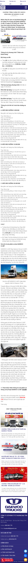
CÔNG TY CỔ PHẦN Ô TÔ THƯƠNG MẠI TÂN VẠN (14, 516)
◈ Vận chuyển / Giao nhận (8, 555)
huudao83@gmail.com (10, 528)
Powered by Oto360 (22, 561)
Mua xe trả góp (23, 3)
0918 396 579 (12, 539)
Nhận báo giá (2, 3)
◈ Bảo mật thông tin (6, 549)
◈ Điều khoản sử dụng (7, 546)
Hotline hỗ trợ (6, 533)
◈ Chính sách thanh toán (7, 552)
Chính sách (5, 543)
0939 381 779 (8, 525)
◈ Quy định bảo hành (6, 558)
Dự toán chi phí (13, 3)
